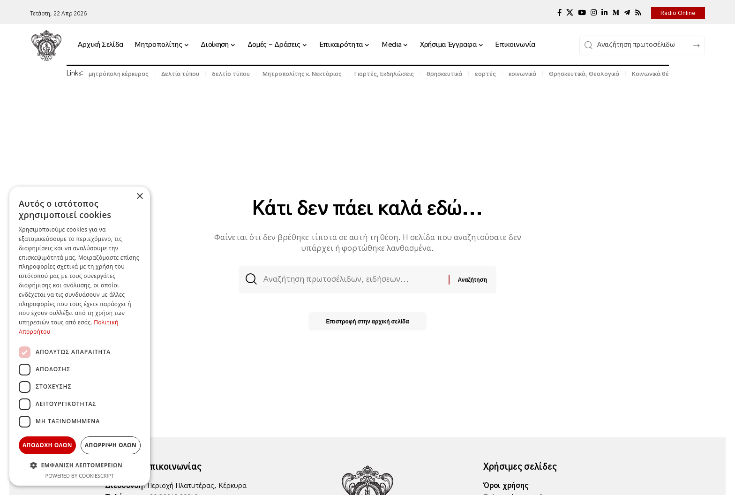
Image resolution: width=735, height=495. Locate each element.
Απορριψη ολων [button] (110, 445)
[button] (80, 465)
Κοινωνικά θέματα (657, 73)
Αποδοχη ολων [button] (47, 445)
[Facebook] (559, 12)
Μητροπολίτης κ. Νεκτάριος (302, 73)
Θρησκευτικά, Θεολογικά (584, 73)
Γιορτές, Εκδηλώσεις (384, 73)
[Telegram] (627, 12)
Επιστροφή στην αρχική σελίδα (368, 322)
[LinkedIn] (604, 12)
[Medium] (616, 12)
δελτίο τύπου (231, 73)
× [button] (139, 196)
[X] (570, 12)
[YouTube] (582, 12)
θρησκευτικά (444, 73)
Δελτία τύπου (180, 73)
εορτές (485, 73)
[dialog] (79, 336)
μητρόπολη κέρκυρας (119, 73)
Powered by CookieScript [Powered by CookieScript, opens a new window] (79, 475)
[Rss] (638, 12)
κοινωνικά (522, 73)
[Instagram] (593, 12)
